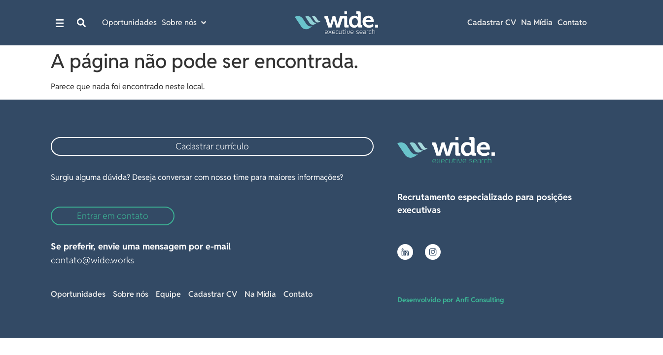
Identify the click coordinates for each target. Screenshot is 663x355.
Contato (572, 22)
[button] (81, 23)
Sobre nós (130, 294)
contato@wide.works (92, 260)
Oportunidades (78, 294)
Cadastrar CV (491, 22)
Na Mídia (537, 22)
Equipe (168, 294)
